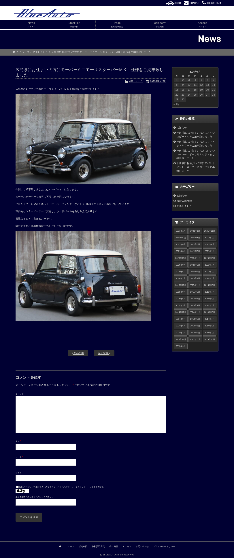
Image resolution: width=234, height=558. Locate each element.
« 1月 (176, 104)
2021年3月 (181, 251)
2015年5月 (195, 299)
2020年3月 (209, 272)
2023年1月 (181, 231)
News (31, 24)
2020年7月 (209, 265)
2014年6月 (181, 326)
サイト (19, 472)
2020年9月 (181, 265)
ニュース (24, 52)
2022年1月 (195, 231)
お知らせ (181, 127)
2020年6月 (181, 272)
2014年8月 (195, 319)
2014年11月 (195, 312)
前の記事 (78, 353)
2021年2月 (195, 251)
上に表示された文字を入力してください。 (35, 497)
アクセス (126, 546)
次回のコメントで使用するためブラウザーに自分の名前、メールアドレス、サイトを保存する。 (62, 487)
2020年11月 (195, 258)
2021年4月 (209, 244)
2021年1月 (209, 251)
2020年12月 (180, 258)
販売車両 (83, 546)
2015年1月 (209, 305)
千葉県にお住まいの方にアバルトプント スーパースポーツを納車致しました (195, 167)
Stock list (74, 24)
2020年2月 (181, 278)
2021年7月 (209, 238)
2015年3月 (181, 305)
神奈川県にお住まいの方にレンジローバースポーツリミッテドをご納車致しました (195, 154)
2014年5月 (195, 326)
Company (159, 24)
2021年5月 (195, 244)
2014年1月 (209, 333)
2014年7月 (209, 319)
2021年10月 (180, 238)
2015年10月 (209, 285)
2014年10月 (209, 312)
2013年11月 (195, 339)
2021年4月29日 (158, 81)
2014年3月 (181, 333)
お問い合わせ (142, 546)
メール (19, 456)
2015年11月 (195, 285)
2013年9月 (181, 346)
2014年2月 (195, 333)
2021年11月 (209, 231)
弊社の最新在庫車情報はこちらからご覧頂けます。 (45, 225)
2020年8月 (195, 265)
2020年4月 (195, 272)
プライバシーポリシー (164, 546)
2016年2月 (195, 278)
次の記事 (104, 353)
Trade (116, 24)
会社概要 (113, 546)
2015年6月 (181, 299)
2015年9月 (181, 292)
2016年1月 (209, 278)
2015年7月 (209, 292)
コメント (20, 394)
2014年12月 (180, 312)
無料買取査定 (98, 546)
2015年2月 (195, 305)
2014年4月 (209, 326)
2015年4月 (209, 299)
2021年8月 (195, 238)
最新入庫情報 (184, 200)
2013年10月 (209, 339)
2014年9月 (181, 319)
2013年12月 (180, 339)
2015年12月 (180, 285)
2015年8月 (195, 292)
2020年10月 (209, 258)
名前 (18, 441)
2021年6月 (181, 244)
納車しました (40, 52)
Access (202, 24)
